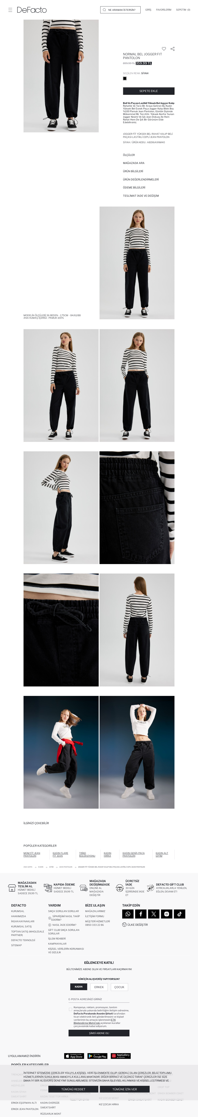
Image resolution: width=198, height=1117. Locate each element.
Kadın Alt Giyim (162, 854)
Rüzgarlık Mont (50, 1113)
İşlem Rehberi (57, 938)
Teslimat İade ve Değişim (141, 195)
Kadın (78, 986)
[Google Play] (97, 1056)
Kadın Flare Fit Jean (60, 854)
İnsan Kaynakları (22, 921)
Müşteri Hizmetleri (97, 921)
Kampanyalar (57, 943)
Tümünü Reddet (73, 1089)
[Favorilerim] (163, 10)
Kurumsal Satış (21, 926)
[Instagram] (166, 914)
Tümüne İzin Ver (124, 1089)
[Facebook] (140, 914)
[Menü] (10, 9)
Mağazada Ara (134, 163)
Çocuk (119, 987)
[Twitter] (153, 914)
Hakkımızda (18, 916)
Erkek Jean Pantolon (24, 1109)
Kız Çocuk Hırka (109, 1104)
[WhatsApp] (128, 914)
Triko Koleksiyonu (87, 854)
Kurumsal (17, 911)
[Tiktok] (179, 914)
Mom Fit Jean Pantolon (32, 854)
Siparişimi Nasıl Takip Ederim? (64, 918)
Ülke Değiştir (137, 924)
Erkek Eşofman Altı (24, 1102)
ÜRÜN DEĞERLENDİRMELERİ (141, 179)
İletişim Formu (94, 916)
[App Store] (74, 1056)
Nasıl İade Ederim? (62, 925)
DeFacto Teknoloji (23, 940)
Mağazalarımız (95, 911)
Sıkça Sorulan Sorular (63, 911)
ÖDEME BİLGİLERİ (134, 187)
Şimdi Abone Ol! (99, 1033)
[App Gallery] (121, 1056)
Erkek (99, 987)
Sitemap (16, 945)
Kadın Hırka (107, 854)
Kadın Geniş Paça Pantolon (134, 854)
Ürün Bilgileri (133, 171)
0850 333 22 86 (94, 924)
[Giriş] (148, 10)
